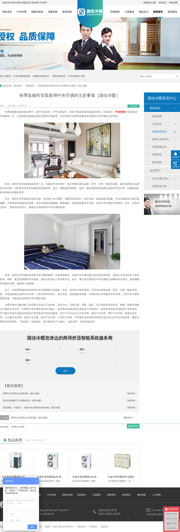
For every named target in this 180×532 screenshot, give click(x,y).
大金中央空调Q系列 (121, 477)
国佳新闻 (157, 116)
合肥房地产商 (159, 186)
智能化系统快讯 (160, 139)
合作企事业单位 (160, 178)
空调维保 (115, 12)
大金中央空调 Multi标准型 (54, 477)
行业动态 (157, 124)
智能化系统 (37, 12)
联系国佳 (172, 12)
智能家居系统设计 (41, 76)
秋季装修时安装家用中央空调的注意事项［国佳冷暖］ (63, 86)
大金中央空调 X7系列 (15, 477)
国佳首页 (7, 12)
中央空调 (21, 12)
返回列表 (133, 106)
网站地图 (173, 2)
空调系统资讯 (159, 131)
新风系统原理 (58, 76)
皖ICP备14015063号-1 (63, 526)
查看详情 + (128, 417)
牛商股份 (92, 526)
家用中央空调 (18, 427)
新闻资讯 (158, 12)
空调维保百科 (159, 147)
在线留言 (162, 2)
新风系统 (67, 12)
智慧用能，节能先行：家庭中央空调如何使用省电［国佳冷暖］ (32, 407)
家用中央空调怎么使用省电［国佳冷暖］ (22, 393)
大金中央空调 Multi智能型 (89, 477)
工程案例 (129, 12)
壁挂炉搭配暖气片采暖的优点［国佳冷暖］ (23, 400)
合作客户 (155, 170)
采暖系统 (53, 12)
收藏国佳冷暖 (149, 2)
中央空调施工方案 (76, 76)
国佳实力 (143, 12)
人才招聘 (156, 495)
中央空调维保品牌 (21, 76)
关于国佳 (36, 495)
